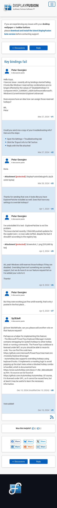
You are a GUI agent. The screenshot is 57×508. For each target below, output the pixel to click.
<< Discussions (18, 48)
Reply (38, 48)
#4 (52, 209)
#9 (52, 410)
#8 (52, 390)
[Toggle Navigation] (51, 4)
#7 (52, 311)
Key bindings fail (15, 62)
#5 (52, 251)
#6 (52, 285)
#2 (52, 152)
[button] (20, 7)
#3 (52, 183)
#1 (52, 117)
